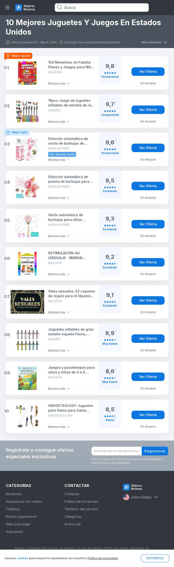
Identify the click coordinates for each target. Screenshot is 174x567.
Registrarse (154, 451)
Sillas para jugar (18, 524)
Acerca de (72, 524)
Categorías (72, 516)
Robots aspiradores (21, 516)
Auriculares (14, 532)
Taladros (13, 509)
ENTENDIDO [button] (155, 558)
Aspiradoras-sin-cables (24, 501)
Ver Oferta (148, 71)
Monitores (13, 494)
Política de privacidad (81, 501)
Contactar (72, 494)
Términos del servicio (81, 509)
